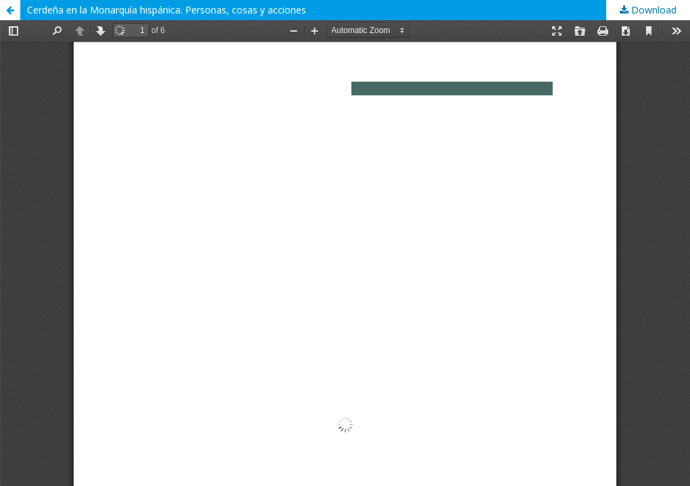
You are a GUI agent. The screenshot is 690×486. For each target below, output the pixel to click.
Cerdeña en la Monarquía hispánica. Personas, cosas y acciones (166, 9)
